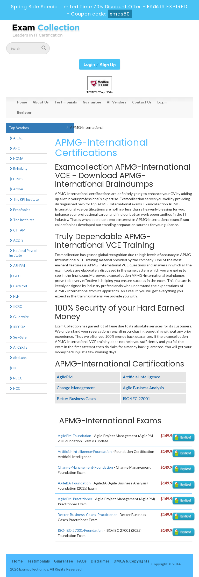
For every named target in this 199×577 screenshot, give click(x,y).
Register (24, 112)
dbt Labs (17, 358)
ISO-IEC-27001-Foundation (80, 530)
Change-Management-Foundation (85, 467)
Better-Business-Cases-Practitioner (87, 514)
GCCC (16, 276)
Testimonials (65, 102)
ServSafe (17, 337)
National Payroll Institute (23, 253)
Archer (16, 189)
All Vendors (116, 102)
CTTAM (17, 230)
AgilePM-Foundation (74, 435)
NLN (14, 296)
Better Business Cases (76, 398)
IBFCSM (17, 327)
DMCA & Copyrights (131, 561)
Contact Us (142, 102)
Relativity (18, 169)
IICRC (15, 306)
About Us (41, 102)
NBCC (15, 378)
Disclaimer (100, 561)
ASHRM (17, 266)
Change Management (76, 387)
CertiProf (18, 286)
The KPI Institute (24, 199)
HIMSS (16, 179)
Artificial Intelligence (141, 376)
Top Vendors (19, 128)
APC (14, 148)
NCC (14, 388)
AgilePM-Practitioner (75, 499)
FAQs (82, 561)
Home (22, 102)
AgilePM (65, 376)
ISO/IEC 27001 (136, 398)
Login (162, 102)
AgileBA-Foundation (74, 483)
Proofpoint (19, 210)
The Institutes (21, 220)
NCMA (16, 158)
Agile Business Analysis (143, 387)
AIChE (16, 138)
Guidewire (19, 317)
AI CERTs (18, 347)
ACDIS (16, 240)
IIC (13, 368)
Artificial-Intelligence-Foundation (85, 451)
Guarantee (92, 102)
